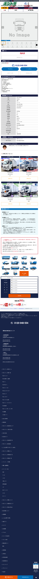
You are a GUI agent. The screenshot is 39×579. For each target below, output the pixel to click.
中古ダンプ (4, 393)
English (4, 571)
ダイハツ (4, 496)
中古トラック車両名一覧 (7, 458)
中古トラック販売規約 (7, 443)
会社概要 (4, 528)
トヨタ (3, 478)
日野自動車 (4, 484)
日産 (3, 472)
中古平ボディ (4, 384)
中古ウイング (4, 375)
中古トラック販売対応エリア (8, 425)
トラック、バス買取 (6, 461)
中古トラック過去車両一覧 (8, 440)
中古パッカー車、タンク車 (7, 408)
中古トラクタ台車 (5, 399)
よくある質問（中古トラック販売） (9, 447)
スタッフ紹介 (5, 539)
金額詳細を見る (19, 57)
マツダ (3, 475)
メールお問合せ (29, 68)
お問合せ (4, 553)
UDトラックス (5, 490)
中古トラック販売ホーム (7, 369)
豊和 (3, 546)
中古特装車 (4, 405)
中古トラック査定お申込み (8, 507)
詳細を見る (10, 178)
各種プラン (5, 521)
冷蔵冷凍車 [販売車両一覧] (21, 308)
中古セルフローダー (6, 390)
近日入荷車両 (5, 418)
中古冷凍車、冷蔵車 (6, 378)
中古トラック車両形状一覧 (8, 454)
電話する (9, 577)
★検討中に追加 (10, 73)
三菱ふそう (4, 481)
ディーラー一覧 (5, 469)
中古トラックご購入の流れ (8, 429)
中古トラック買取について (8, 499)
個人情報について (6, 510)
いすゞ (3, 487)
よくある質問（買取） (7, 517)
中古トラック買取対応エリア (8, 503)
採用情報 (4, 550)
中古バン (4, 381)
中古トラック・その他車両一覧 (13, 308)
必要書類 (4, 514)
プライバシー (5, 568)
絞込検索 (19, 295)
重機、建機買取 (5, 465)
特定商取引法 (5, 560)
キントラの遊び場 (6, 535)
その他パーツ (4, 414)
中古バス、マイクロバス (7, 402)
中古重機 (4, 411)
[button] (3, 27)
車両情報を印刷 (29, 73)
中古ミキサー (4, 396)
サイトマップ (5, 564)
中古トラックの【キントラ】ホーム (5, 308)
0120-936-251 (28, 6)
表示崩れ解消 (5, 557)
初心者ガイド (5, 436)
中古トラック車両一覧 (7, 372)
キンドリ (4, 525)
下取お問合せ (10, 68)
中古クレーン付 (5, 387)
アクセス (4, 532)
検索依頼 (4, 422)
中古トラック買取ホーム (7, 451)
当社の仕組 (5, 433)
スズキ (3, 493)
